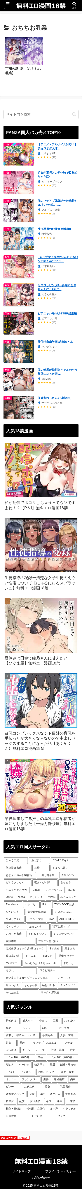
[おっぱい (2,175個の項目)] (70, 1018)
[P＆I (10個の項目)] (45, 902)
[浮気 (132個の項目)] (60, 1098)
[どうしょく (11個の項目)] (36, 894)
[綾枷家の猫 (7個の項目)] (13, 953)
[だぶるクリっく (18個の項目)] (17, 880)
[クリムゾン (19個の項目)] (68, 872)
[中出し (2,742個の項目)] (43, 1018)
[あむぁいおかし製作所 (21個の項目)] (20, 872)
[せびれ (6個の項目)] (20, 968)
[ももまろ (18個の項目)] (68, 880)
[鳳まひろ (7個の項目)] (70, 945)
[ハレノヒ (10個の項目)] (31, 902)
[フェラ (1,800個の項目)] (30, 1025)
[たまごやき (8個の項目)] (38, 924)
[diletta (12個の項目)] (21, 894)
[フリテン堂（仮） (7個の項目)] (57, 938)
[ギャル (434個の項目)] (26, 1047)
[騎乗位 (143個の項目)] (10, 1098)
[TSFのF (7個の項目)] (48, 953)
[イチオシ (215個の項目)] (27, 1069)
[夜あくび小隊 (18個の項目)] (44, 880)
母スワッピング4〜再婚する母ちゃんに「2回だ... (57, 284)
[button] (74, 111)
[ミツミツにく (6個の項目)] (68, 982)
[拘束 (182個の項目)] (73, 1076)
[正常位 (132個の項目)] (72, 1098)
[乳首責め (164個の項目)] (68, 1084)
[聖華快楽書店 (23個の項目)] (17, 865)
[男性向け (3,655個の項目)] (12, 1018)
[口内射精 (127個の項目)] (16, 1113)
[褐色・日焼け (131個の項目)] (14, 1106)
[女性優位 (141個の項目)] (35, 1098)
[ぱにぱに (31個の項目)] (39, 857)
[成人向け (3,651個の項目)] (28, 1018)
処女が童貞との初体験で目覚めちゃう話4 (57, 171)
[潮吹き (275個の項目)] (10, 1062)
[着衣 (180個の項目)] (50, 1084)
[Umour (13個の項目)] (37, 887)
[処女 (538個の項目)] (10, 1040)
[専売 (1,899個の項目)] (12, 1025)
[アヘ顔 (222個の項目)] (11, 1069)
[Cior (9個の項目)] (51, 916)
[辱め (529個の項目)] (23, 1040)
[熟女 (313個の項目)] (73, 1047)
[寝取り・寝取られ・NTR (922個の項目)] (22, 1032)
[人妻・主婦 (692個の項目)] (68, 1032)
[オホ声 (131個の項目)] (54, 1106)
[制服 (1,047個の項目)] (48, 1025)
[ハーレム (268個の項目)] (24, 1062)
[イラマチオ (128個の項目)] (69, 1106)
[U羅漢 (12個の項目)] (9, 894)
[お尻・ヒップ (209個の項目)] (47, 1069)
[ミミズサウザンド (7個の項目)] (64, 931)
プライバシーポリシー (60, 1168)
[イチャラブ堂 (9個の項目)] (35, 916)
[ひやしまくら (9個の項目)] (14, 916)
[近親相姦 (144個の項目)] (70, 1091)
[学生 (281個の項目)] (41, 1054)
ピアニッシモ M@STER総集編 (57, 310)
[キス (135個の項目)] (49, 1098)
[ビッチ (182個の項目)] (12, 1084)
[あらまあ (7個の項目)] (32, 953)
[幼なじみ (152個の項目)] (55, 1091)
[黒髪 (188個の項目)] (46, 1076)
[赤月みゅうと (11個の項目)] (68, 894)
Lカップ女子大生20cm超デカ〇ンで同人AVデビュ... (58, 256)
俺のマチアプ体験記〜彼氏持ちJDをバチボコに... (57, 200)
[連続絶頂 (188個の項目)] (59, 1076)
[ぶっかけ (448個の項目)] (11, 1047)
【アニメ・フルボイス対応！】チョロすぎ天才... (57, 143)
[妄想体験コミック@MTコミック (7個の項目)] (25, 945)
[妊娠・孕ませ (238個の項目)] (68, 1062)
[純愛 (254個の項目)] (52, 1062)
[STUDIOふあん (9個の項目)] (65, 909)
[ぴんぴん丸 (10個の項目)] (14, 909)
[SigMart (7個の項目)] (55, 945)
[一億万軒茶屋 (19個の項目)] (47, 872)
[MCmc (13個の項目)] (72, 887)
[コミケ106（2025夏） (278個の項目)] (62, 1054)
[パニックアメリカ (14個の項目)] (17, 887)
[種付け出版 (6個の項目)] (49, 982)
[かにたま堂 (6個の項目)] (21, 990)
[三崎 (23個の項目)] (40, 865)
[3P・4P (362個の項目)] (41, 1047)
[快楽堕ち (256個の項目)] (39, 1062)
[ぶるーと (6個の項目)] (69, 960)
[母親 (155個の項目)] (42, 1091)
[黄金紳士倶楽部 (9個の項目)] (39, 909)
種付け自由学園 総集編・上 (55, 338)
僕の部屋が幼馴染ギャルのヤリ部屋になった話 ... (57, 369)
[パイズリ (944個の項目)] (67, 1025)
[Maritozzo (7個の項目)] (13, 960)
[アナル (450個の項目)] (70, 1040)
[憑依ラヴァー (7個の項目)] (67, 953)
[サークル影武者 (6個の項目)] (58, 990)
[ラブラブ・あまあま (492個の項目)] (46, 1040)
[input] (41, 111)
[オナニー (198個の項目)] (11, 1076)
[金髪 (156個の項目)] (32, 1091)
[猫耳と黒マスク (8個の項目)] (64, 924)
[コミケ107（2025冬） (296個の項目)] (19, 1054)
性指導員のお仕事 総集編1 (54, 226)
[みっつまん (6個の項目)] (12, 982)
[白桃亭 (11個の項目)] (52, 894)
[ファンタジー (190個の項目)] (30, 1076)
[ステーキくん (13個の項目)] (54, 887)
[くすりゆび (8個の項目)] (15, 924)
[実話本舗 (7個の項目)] (19, 938)
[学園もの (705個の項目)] (49, 1032)
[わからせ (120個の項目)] (42, 1113)
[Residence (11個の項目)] (13, 902)
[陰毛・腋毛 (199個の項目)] (68, 1069)
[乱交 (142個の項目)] (22, 1098)
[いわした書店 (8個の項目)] (14, 931)
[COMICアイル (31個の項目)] (64, 857)
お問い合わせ (41, 1175)
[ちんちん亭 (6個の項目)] (30, 982)
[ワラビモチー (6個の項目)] (58, 968)
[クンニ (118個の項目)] (67, 1113)
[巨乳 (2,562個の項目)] (56, 1018)
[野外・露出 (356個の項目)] (58, 1047)
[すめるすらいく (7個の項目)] (38, 931)
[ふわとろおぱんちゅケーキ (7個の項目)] (41, 960)
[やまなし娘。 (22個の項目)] (64, 865)
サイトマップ (21, 1168)
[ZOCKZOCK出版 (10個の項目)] (65, 902)
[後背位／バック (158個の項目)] (15, 1091)
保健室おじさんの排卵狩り (55, 395)
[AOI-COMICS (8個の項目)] (67, 916)
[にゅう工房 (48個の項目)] (16, 857)
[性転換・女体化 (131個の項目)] (36, 1106)
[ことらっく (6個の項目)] (67, 975)
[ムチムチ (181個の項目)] (32, 1084)
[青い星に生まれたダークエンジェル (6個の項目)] (29, 975)
